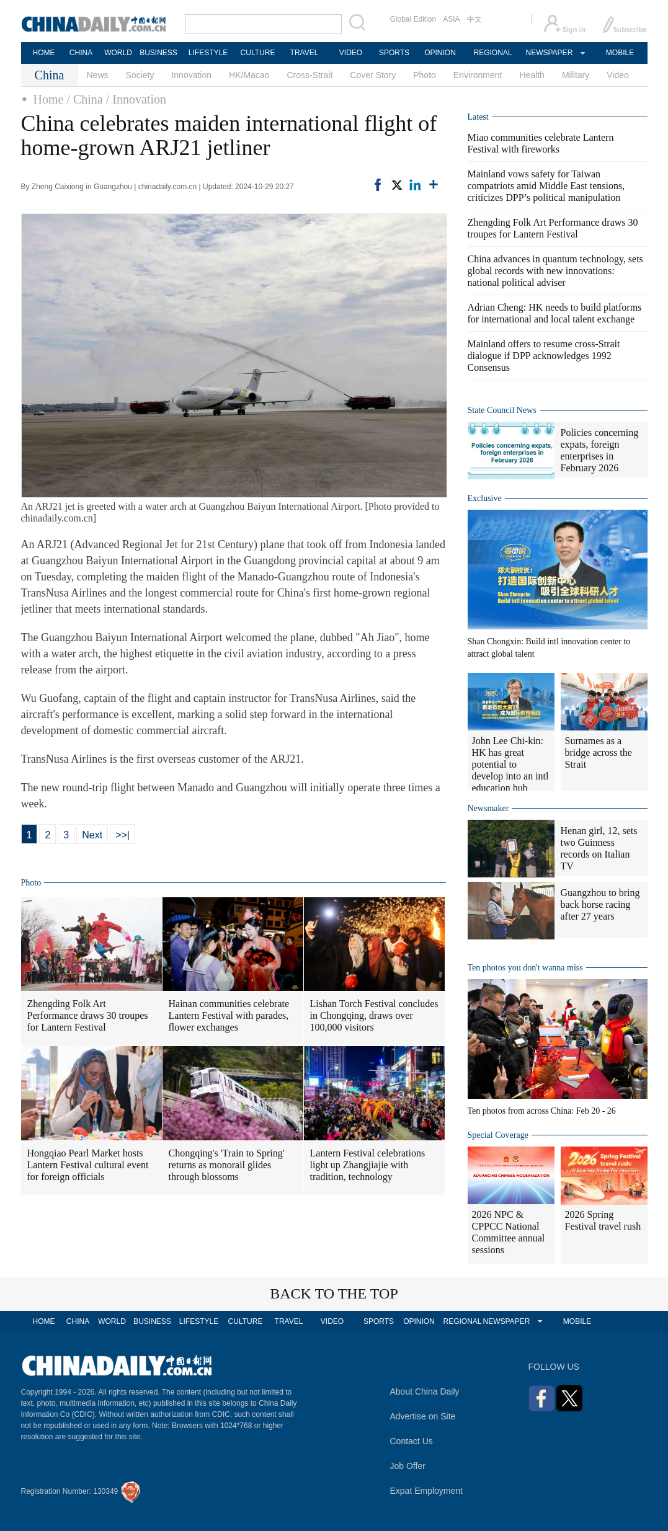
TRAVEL (304, 52)
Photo (424, 75)
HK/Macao (249, 75)
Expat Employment (426, 1491)
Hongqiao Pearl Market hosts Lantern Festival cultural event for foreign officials (88, 1165)
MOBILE (620, 52)
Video (618, 75)
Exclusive (485, 498)
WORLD (118, 52)
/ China (84, 99)
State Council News (502, 410)
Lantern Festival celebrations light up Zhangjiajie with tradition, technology (367, 1165)
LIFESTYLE (208, 52)
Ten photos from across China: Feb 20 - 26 (542, 1111)
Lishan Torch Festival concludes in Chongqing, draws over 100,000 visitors (374, 1015)
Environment (477, 75)
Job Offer (407, 1466)
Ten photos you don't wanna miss (525, 967)
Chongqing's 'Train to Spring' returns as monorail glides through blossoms (227, 1165)
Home (48, 99)
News (98, 75)
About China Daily (425, 1391)
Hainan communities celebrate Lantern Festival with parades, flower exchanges (229, 1015)
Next (92, 835)
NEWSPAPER (549, 52)
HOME (44, 52)
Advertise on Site (423, 1416)
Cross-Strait (309, 75)
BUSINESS (158, 52)
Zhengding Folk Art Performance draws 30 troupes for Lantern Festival (87, 1015)
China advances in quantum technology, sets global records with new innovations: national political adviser (555, 271)
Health (531, 75)
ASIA (451, 19)
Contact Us (411, 1441)
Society (140, 75)
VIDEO (350, 52)
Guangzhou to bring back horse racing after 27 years (600, 904)
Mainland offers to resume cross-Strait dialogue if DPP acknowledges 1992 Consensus (544, 356)
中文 (474, 19)
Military (575, 75)
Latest (478, 117)
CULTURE (258, 52)
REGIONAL (492, 52)
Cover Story (373, 75)
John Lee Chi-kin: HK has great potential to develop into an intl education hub (510, 764)
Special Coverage (498, 1135)
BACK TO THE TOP (334, 1293)
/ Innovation (136, 99)
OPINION (440, 52)
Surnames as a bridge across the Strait (598, 752)
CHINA (80, 52)
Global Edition (413, 19)
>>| (122, 835)
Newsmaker (488, 808)
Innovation (191, 75)
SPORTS (394, 52)
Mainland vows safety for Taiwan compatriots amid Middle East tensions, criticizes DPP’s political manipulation (546, 186)
